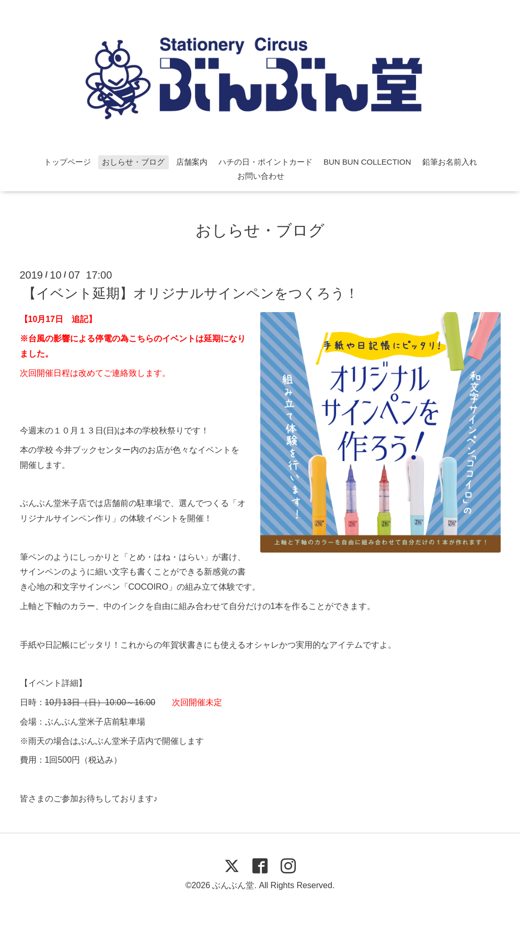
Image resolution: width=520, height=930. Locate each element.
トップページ (67, 161)
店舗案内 (191, 161)
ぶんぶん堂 (233, 885)
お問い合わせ (260, 175)
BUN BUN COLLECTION (367, 161)
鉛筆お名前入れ (449, 161)
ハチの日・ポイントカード (265, 161)
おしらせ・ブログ (133, 161)
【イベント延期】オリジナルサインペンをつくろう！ (190, 293)
